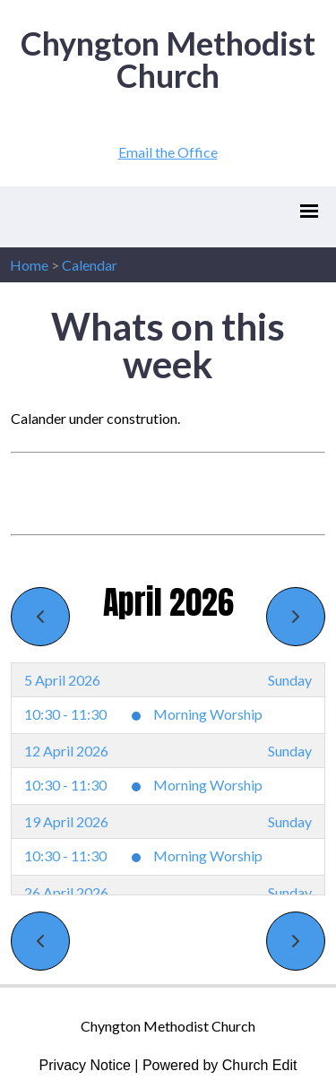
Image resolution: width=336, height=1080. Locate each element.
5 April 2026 (62, 679)
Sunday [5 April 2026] (290, 679)
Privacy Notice (85, 1065)
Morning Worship (208, 713)
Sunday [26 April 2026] (290, 892)
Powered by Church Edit (219, 1065)
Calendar (89, 264)
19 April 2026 (66, 821)
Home (29, 264)
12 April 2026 (66, 750)
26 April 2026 (66, 892)
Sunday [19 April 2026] (290, 821)
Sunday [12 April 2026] (290, 750)
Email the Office (168, 151)
